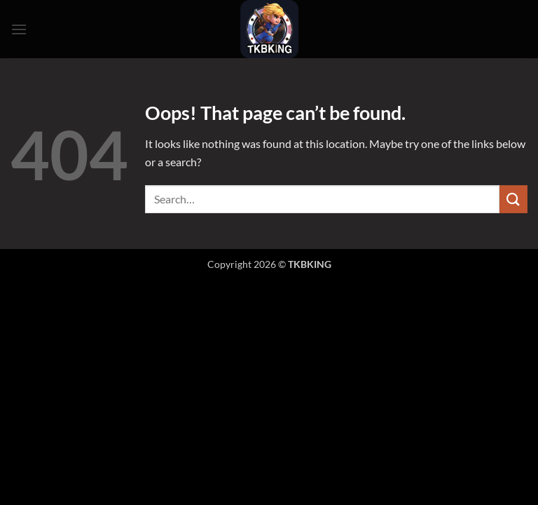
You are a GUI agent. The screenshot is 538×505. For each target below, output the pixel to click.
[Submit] (513, 199)
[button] (19, 29)
